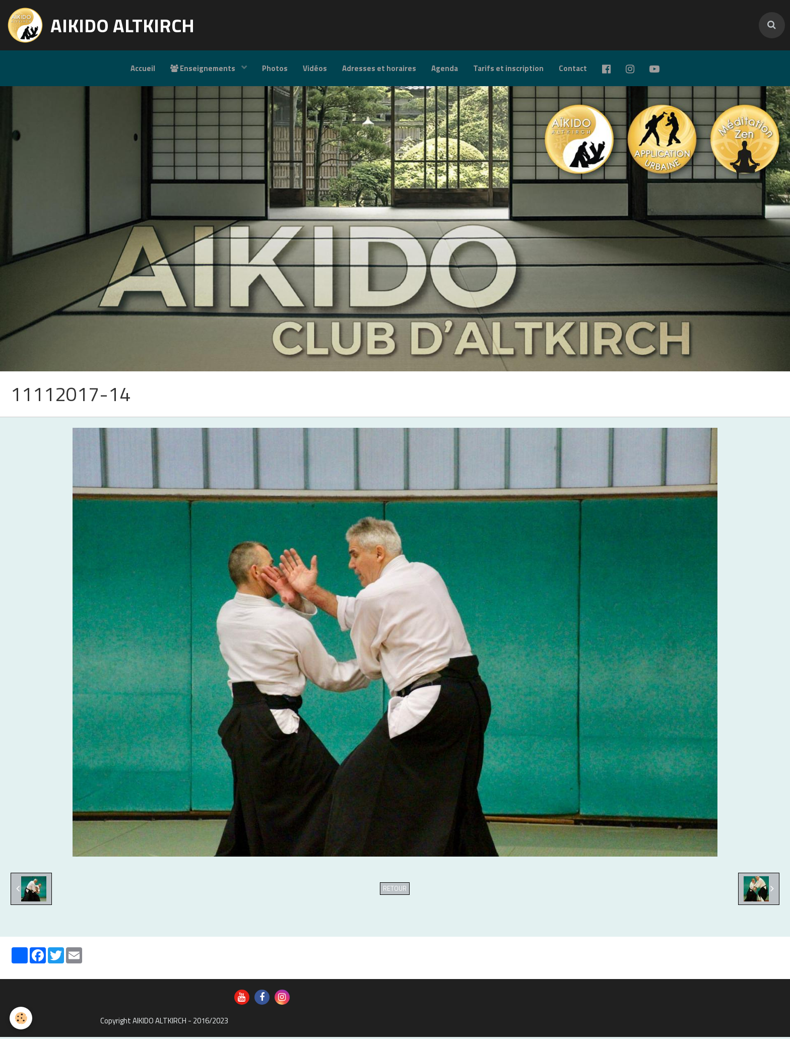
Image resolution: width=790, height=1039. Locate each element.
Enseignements (203, 68)
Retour (395, 890)
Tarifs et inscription (508, 68)
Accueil (142, 68)
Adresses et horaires (379, 68)
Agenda (444, 68)
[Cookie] (21, 1018)
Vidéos (315, 68)
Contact (573, 68)
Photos (275, 68)
